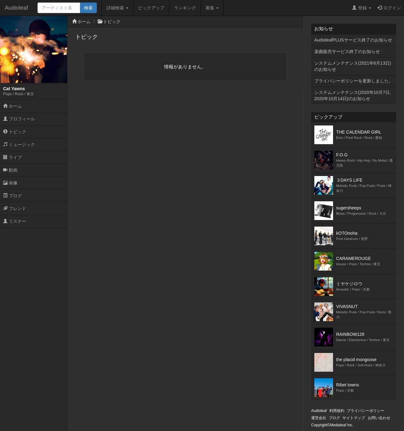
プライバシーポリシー (365, 411)
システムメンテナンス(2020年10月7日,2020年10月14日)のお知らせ (352, 95)
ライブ (12, 157)
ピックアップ (151, 7)
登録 (361, 7)
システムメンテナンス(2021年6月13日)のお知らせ (352, 66)
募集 (212, 7)
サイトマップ (353, 418)
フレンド (14, 208)
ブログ (12, 195)
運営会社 (318, 418)
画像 (10, 182)
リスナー (14, 221)
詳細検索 (117, 7)
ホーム (12, 106)
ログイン (389, 7)
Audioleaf (16, 8)
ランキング (185, 7)
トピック (14, 131)
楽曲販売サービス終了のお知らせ (347, 51)
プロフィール (19, 118)
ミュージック (19, 144)
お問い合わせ (379, 418)
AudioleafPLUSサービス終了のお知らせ (353, 39)
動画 (10, 170)
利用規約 (336, 411)
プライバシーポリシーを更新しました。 (353, 80)
